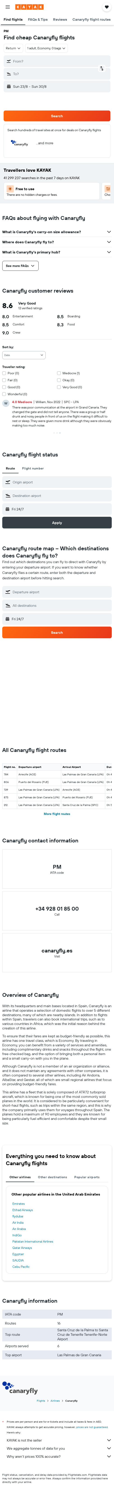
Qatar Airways (22, 1248)
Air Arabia (19, 1229)
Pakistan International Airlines (32, 1241)
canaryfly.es (57, 950)
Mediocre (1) (71, 373)
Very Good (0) (72, 387)
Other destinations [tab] (52, 1177)
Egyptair (18, 1254)
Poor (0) (13, 373)
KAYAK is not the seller (59, 1440)
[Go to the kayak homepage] (29, 7)
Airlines (55, 1400)
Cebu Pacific (21, 1267)
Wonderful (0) (17, 394)
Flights (41, 1400)
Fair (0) (12, 380)
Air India (17, 1223)
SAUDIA (18, 1260)
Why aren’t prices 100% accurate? (59, 1456)
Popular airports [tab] (87, 1177)
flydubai (17, 1216)
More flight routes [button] (57, 814)
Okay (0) (68, 380)
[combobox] (13, 48)
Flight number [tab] (33, 468)
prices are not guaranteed (92, 1427)
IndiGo (17, 1235)
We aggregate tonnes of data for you (59, 1448)
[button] (8, 7)
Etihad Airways (22, 1210)
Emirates (18, 1204)
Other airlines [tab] (20, 1177)
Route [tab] (10, 468)
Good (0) (14, 387)
